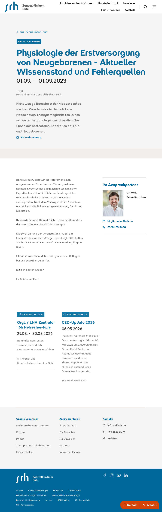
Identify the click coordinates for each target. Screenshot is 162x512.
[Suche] (145, 6)
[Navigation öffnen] (154, 6)
